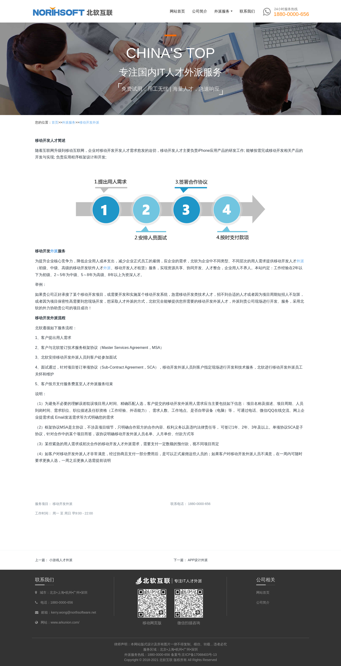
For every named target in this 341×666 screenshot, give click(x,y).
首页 (55, 122)
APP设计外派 (198, 560)
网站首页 (177, 11)
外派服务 (68, 122)
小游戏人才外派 (60, 560)
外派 (54, 251)
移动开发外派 (89, 122)
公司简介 (262, 602)
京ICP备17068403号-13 (199, 655)
